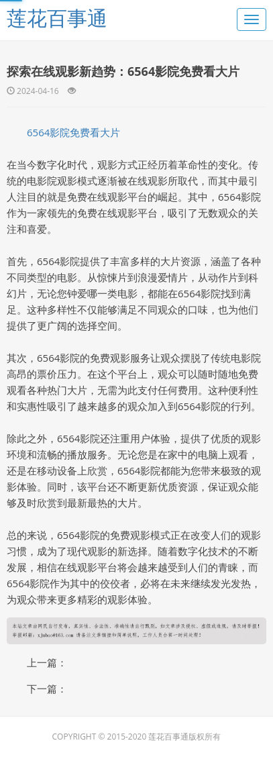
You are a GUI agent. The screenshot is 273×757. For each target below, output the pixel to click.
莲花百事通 (57, 18)
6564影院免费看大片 (73, 132)
